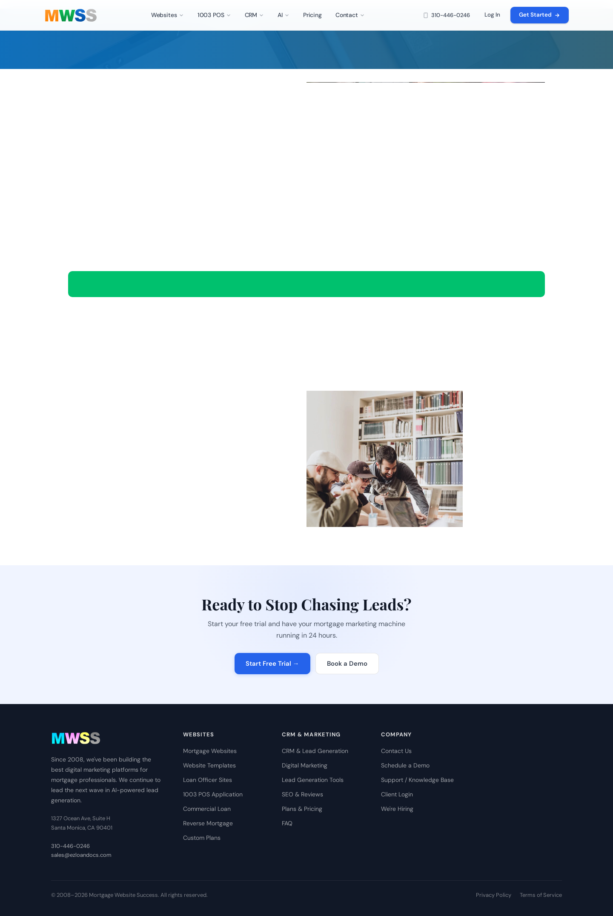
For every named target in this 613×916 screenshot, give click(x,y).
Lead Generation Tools (313, 780)
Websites (167, 15)
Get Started (539, 14)
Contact (350, 15)
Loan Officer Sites (207, 780)
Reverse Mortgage (208, 823)
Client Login (397, 794)
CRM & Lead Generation (315, 751)
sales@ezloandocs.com (81, 855)
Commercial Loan (207, 809)
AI (283, 15)
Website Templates (209, 765)
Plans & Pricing (302, 809)
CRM (254, 15)
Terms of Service (541, 895)
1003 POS (214, 15)
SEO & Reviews (302, 794)
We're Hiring (397, 809)
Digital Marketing (304, 765)
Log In (492, 14)
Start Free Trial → (272, 663)
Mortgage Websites (210, 751)
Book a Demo (347, 663)
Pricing (312, 15)
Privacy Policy (493, 895)
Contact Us (396, 751)
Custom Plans (202, 838)
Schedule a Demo (405, 765)
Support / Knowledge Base (417, 780)
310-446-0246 (446, 15)
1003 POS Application (213, 794)
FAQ (287, 823)
